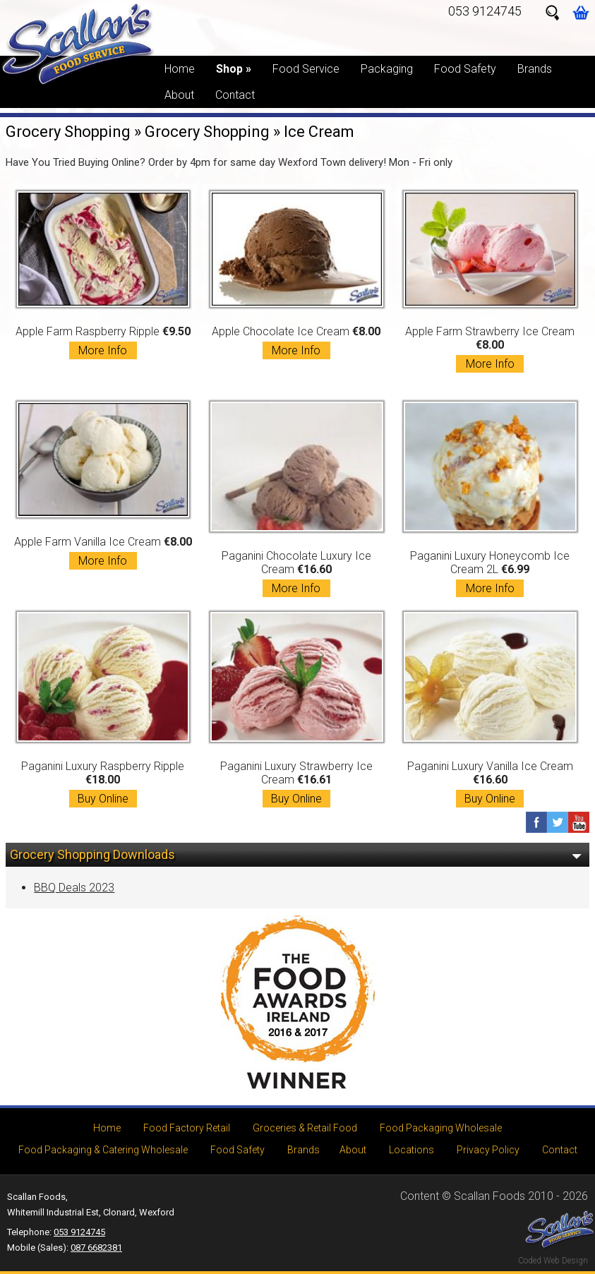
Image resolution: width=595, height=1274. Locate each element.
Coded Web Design (553, 1261)
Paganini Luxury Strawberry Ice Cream (296, 709)
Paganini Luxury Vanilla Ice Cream (490, 709)
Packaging (387, 69)
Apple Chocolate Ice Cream (296, 275)
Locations (411, 1149)
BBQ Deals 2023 (74, 887)
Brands (534, 69)
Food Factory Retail (186, 1128)
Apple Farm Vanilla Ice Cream (103, 486)
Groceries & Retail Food (305, 1128)
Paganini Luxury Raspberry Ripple (103, 709)
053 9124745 (485, 11)
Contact (235, 95)
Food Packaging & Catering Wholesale (103, 1149)
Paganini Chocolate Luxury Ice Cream (296, 499)
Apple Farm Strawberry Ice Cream (490, 282)
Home (179, 69)
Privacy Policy (488, 1149)
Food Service (305, 69)
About (179, 95)
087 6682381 (96, 1247)
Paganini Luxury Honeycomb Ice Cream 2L (490, 499)
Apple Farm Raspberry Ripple (103, 275)
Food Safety (465, 69)
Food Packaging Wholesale (441, 1128)
